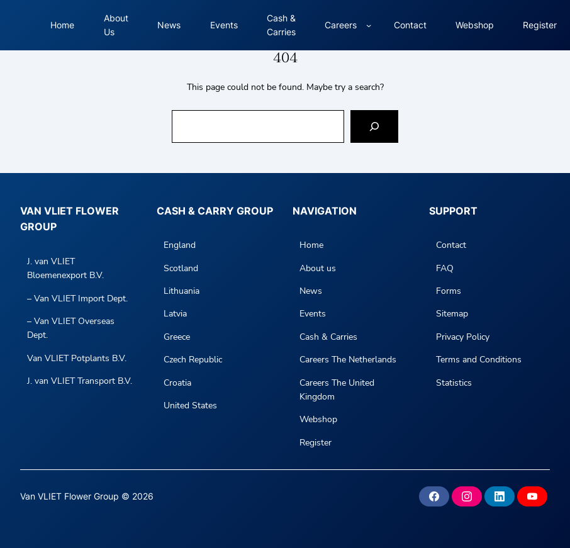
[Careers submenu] (368, 25)
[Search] (374, 126)
